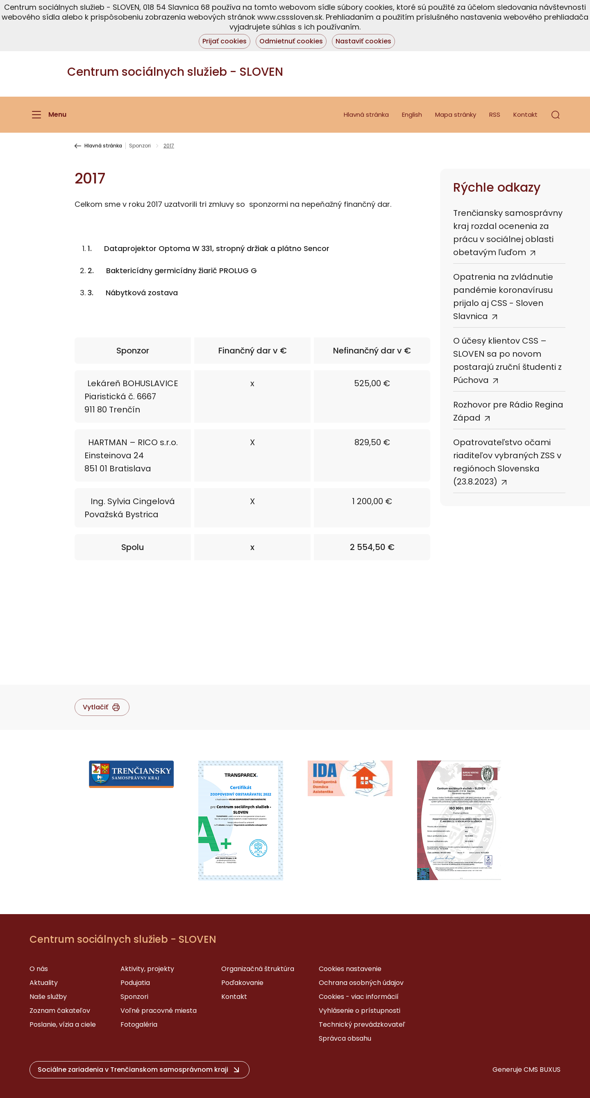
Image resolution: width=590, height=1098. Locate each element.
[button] (555, 115)
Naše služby (48, 996)
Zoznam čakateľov (60, 1010)
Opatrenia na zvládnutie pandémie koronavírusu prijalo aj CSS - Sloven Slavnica (503, 296)
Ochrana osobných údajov (361, 982)
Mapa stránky (455, 114)
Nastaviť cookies (363, 41)
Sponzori (140, 146)
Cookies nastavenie (350, 968)
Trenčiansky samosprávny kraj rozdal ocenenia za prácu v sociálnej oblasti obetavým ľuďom (508, 232)
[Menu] (48, 114)
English (412, 114)
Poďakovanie (242, 982)
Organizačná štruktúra (257, 968)
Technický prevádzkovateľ (362, 1024)
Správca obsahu (345, 1038)
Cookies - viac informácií (359, 996)
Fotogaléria (138, 1024)
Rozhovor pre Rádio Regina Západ (508, 411)
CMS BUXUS (542, 1069)
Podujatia (135, 982)
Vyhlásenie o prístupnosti (359, 1010)
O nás (39, 968)
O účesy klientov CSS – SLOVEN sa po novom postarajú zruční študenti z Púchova (507, 360)
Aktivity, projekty (147, 968)
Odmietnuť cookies (291, 41)
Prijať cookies (224, 41)
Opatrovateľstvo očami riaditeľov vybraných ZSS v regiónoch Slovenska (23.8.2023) (507, 462)
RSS (494, 114)
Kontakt (525, 114)
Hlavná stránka (366, 114)
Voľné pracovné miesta (158, 1010)
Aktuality (44, 982)
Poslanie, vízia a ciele (63, 1024)
